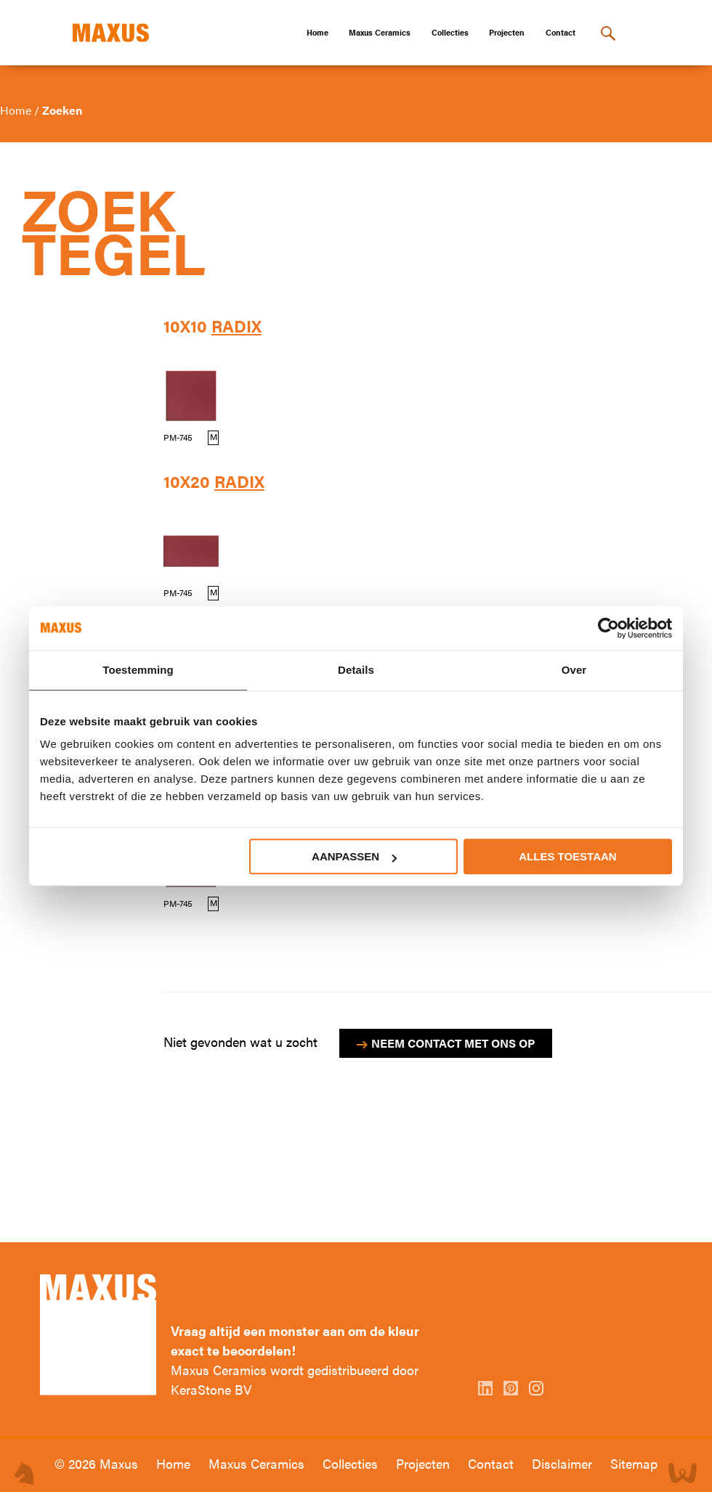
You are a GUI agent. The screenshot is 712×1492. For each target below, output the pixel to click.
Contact (560, 32)
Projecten (507, 32)
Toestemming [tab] (138, 670)
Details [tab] (356, 670)
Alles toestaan (567, 856)
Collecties (450, 32)
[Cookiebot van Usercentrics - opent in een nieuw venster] (608, 628)
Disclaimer (564, 1463)
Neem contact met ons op (453, 1043)
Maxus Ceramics (379, 32)
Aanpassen (354, 856)
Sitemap (634, 1463)
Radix (236, 326)
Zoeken (62, 110)
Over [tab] (574, 670)
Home (317, 32)
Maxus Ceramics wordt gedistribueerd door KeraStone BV (294, 1379)
